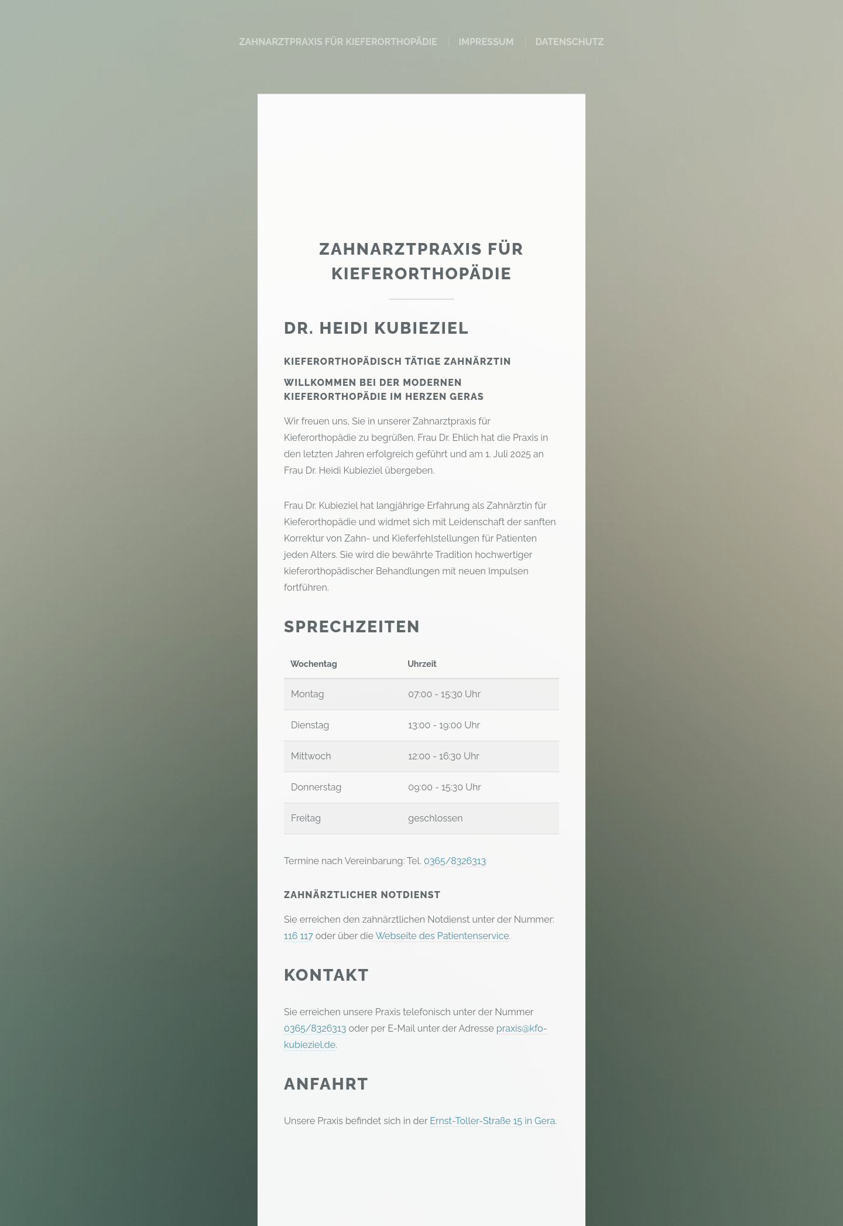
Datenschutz (569, 41)
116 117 (298, 935)
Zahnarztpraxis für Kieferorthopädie (338, 41)
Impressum (485, 41)
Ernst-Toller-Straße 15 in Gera (492, 1120)
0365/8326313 (455, 861)
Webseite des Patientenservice (442, 935)
